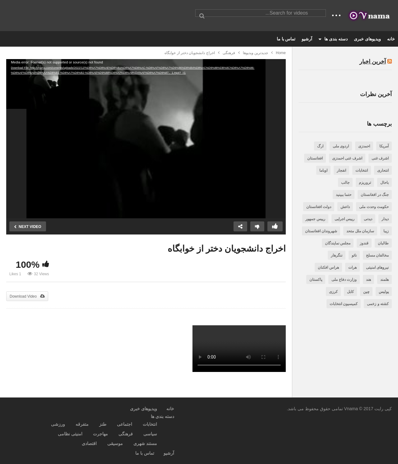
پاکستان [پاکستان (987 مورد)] (315, 279)
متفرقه (82, 424)
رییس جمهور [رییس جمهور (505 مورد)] (315, 219)
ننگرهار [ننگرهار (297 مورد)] (336, 255)
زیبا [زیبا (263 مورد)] (386, 231)
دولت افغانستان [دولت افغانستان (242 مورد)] (318, 207)
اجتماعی (124, 424)
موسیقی (115, 443)
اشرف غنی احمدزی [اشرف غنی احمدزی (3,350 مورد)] (347, 158)
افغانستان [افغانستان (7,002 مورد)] (315, 158)
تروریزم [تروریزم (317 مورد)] (365, 182)
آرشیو (307, 38)
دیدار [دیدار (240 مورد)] (385, 219)
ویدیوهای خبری (367, 38)
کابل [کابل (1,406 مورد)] (350, 292)
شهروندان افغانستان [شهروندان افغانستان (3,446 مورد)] (321, 231)
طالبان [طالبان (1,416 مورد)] (383, 243)
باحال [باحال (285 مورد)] (384, 182)
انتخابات (150, 424)
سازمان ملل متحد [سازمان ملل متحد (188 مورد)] (360, 231)
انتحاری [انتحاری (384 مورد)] (383, 170)
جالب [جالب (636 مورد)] (345, 182)
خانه (391, 38)
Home (281, 53)
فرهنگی (229, 53)
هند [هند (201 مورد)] (368, 279)
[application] (146, 138)
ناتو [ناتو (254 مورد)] (354, 255)
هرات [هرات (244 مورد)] (352, 267)
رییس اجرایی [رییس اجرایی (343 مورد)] (344, 219)
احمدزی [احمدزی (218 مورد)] (364, 146)
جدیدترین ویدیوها (255, 53)
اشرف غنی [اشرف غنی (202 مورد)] (380, 158)
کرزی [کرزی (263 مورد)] (333, 292)
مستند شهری (145, 443)
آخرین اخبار (372, 61)
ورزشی (58, 424)
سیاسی (150, 433)
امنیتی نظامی (70, 433)
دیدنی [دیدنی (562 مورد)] (368, 219)
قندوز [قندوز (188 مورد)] (364, 243)
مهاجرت (100, 433)
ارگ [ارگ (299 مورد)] (320, 146)
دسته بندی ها (333, 38)
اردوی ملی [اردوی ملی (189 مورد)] (341, 146)
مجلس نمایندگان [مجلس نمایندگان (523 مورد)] (337, 243)
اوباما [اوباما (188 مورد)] (323, 170)
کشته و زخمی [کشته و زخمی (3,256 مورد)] (378, 304)
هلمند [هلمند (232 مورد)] (384, 279)
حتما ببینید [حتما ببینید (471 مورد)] (343, 195)
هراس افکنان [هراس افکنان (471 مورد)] (328, 267)
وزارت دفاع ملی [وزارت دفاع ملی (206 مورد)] (344, 279)
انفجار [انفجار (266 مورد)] (341, 170)
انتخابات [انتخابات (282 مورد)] (361, 170)
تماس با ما (286, 38)
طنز (102, 424)
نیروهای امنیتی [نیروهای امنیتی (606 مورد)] (377, 267)
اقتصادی (89, 443)
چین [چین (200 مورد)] (366, 292)
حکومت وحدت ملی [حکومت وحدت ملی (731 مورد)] (374, 207)
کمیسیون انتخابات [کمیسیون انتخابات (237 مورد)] (344, 304)
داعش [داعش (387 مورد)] (345, 207)
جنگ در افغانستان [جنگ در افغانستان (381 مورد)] (375, 195)
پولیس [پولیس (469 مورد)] (384, 292)
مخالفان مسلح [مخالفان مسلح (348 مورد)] (377, 255)
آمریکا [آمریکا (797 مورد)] (384, 146)
